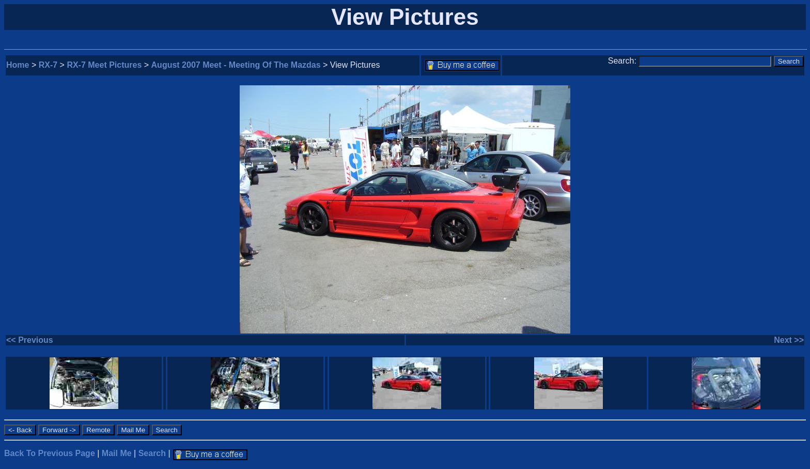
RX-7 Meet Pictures (104, 64)
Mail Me (117, 453)
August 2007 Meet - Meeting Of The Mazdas (236, 64)
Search (152, 453)
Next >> (789, 340)
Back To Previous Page (49, 453)
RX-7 (48, 64)
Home (17, 64)
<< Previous (29, 340)
